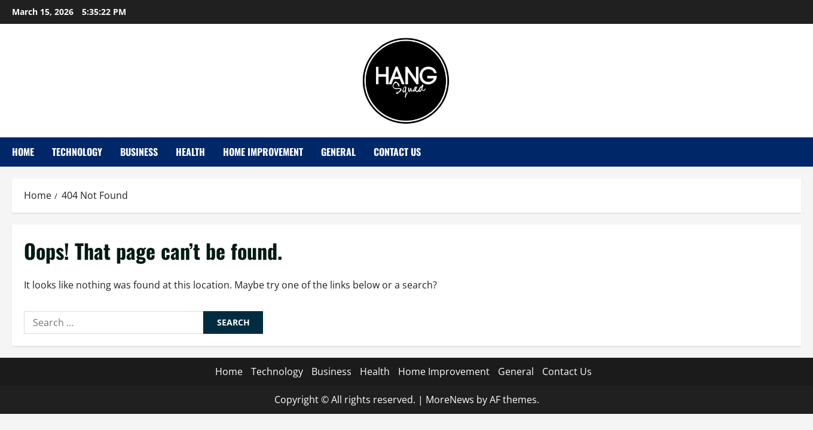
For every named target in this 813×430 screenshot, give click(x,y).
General (338, 152)
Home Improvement (263, 152)
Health (190, 152)
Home (23, 152)
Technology (77, 152)
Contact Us (397, 152)
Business (139, 152)
